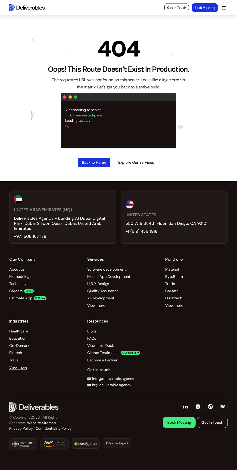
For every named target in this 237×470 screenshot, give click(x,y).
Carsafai (172, 290)
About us (17, 269)
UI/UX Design (98, 283)
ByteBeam (174, 276)
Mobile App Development (108, 276)
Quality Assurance (102, 290)
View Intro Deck (100, 345)
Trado (170, 283)
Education (17, 338)
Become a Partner (102, 360)
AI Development (100, 298)
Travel (14, 360)
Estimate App (20, 298)
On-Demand (20, 345)
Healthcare (18, 331)
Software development (106, 269)
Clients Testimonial (103, 352)
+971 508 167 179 (30, 236)
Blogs (92, 331)
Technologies (20, 283)
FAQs (91, 338)
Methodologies (21, 276)
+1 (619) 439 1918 (141, 231)
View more (96, 305)
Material (172, 269)
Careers (16, 290)
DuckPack (173, 298)
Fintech (15, 352)
